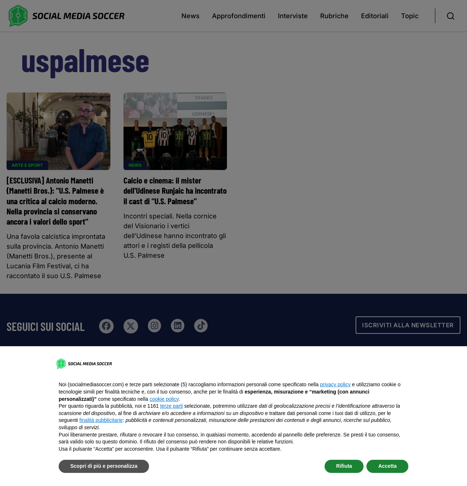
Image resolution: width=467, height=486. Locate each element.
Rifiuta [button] (344, 466)
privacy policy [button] (335, 384)
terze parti (171, 406)
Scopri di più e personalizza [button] (103, 466)
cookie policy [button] (164, 399)
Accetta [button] (387, 466)
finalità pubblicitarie (101, 420)
